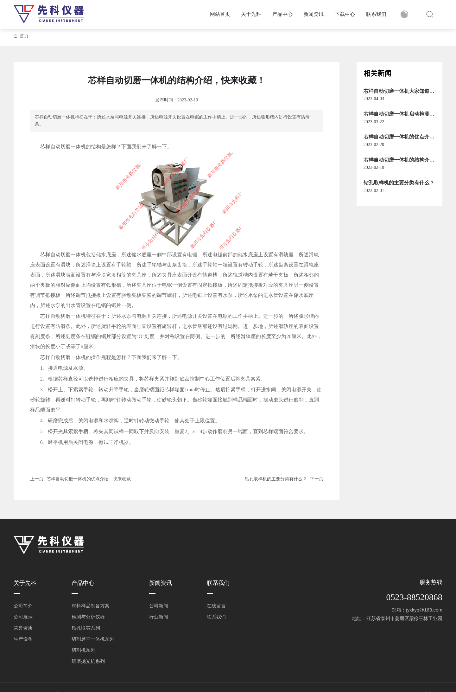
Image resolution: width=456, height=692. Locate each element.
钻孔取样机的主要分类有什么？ (276, 479)
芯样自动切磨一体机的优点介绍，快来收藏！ (91, 479)
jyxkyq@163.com (424, 609)
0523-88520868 (414, 597)
